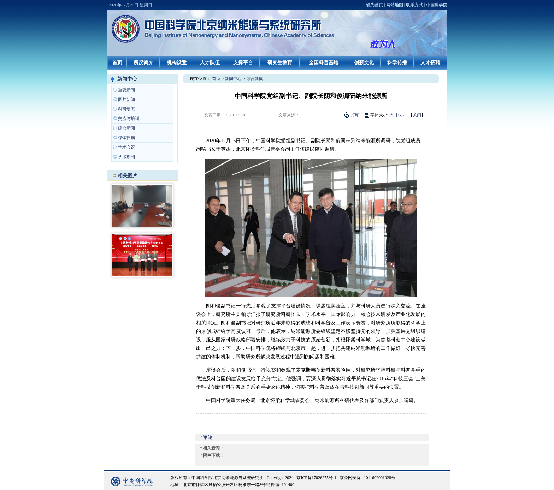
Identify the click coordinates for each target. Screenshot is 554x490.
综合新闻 (126, 128)
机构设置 (177, 62)
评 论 (207, 437)
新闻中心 (127, 79)
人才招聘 (430, 62)
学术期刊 (126, 156)
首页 (117, 62)
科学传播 (397, 62)
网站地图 (394, 4)
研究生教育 (279, 62)
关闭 (417, 115)
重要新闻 (126, 90)
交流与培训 (128, 118)
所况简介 (143, 62)
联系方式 (414, 4)
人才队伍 (210, 62)
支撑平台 (243, 62)
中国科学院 (436, 4)
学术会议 (126, 147)
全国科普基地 (323, 62)
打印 (355, 115)
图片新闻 (126, 99)
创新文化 (364, 62)
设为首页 (374, 4)
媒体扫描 (126, 137)
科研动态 (126, 109)
